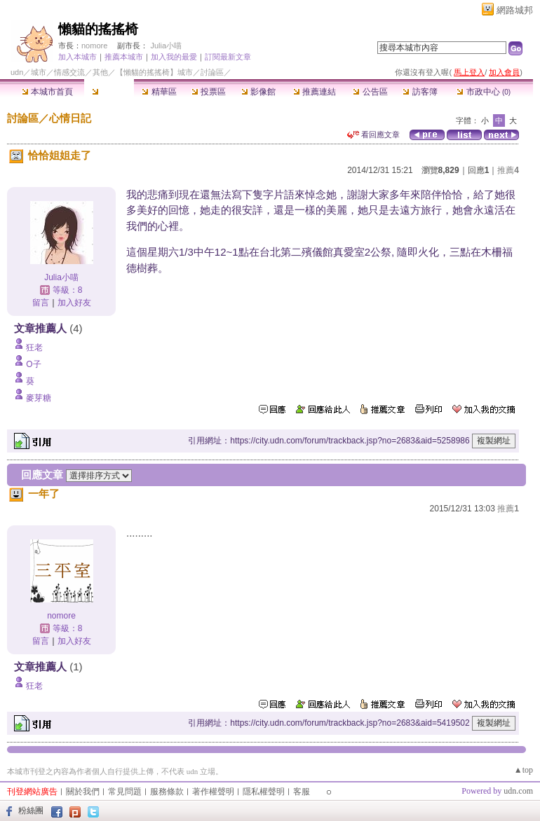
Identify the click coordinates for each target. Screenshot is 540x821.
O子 (33, 364)
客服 (301, 791)
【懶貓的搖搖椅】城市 (154, 72)
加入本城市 (77, 57)
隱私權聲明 (264, 791)
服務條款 (167, 791)
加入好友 (74, 303)
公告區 (370, 92)
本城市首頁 (47, 92)
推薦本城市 (123, 57)
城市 (38, 72)
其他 (100, 72)
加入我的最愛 (174, 57)
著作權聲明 (213, 791)
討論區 (109, 92)
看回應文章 (373, 134)
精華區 (159, 92)
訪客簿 (420, 92)
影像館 (258, 92)
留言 (40, 303)
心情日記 (70, 118)
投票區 (208, 92)
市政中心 (484, 92)
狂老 (34, 347)
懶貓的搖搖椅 (98, 29)
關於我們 (83, 791)
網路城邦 (515, 10)
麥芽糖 (38, 398)
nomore (94, 45)
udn (17, 72)
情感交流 (69, 72)
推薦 (508, 170)
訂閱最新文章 (228, 57)
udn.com (518, 791)
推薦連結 (314, 92)
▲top (523, 770)
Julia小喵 (166, 45)
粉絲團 (30, 810)
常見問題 (125, 791)
